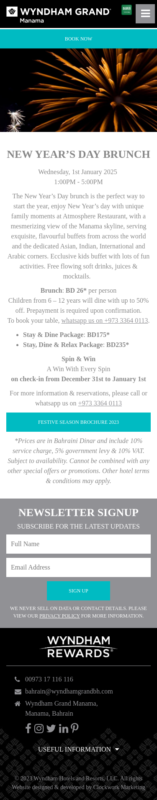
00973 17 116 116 (49, 679)
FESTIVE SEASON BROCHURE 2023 (78, 422)
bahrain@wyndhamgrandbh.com (69, 691)
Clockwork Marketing (119, 787)
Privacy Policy (59, 616)
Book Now (79, 39)
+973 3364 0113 (100, 403)
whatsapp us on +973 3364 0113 (104, 320)
